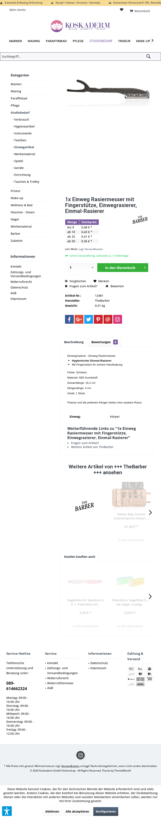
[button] (7, 811)
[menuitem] (140, 10)
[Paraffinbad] (56, 41)
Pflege (15, 105)
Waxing (16, 91)
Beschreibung (74, 342)
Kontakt (15, 266)
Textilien (19, 140)
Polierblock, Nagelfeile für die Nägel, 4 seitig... (130, 602)
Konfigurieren (106, 811)
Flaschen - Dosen (23, 212)
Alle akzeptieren (77, 811)
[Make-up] (143, 41)
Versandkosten (70, 766)
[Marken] (15, 41)
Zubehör (17, 241)
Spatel (18, 161)
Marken (16, 84)
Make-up (17, 198)
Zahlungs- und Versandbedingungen (25, 274)
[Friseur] (124, 41)
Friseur (16, 191)
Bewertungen (104, 342)
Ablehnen (52, 811)
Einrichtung (22, 175)
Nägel (15, 219)
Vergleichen (75, 281)
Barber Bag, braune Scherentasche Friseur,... (131, 516)
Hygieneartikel (24, 126)
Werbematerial (24, 154)
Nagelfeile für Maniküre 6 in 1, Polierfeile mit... (85, 602)
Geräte (18, 168)
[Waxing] (34, 41)
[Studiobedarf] (101, 41)
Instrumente (22, 133)
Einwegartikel (23, 147)
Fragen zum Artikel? (81, 286)
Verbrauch (21, 119)
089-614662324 (16, 685)
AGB (13, 293)
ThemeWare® (122, 770)
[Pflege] (78, 41)
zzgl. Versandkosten (91, 249)
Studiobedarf (20, 113)
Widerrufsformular (60, 683)
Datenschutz (19, 287)
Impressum (18, 299)
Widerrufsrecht (21, 282)
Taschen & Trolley (26, 182)
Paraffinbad (19, 98)
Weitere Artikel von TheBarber (90, 447)
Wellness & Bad (21, 205)
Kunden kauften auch (79, 557)
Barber (15, 234)
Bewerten (114, 286)
